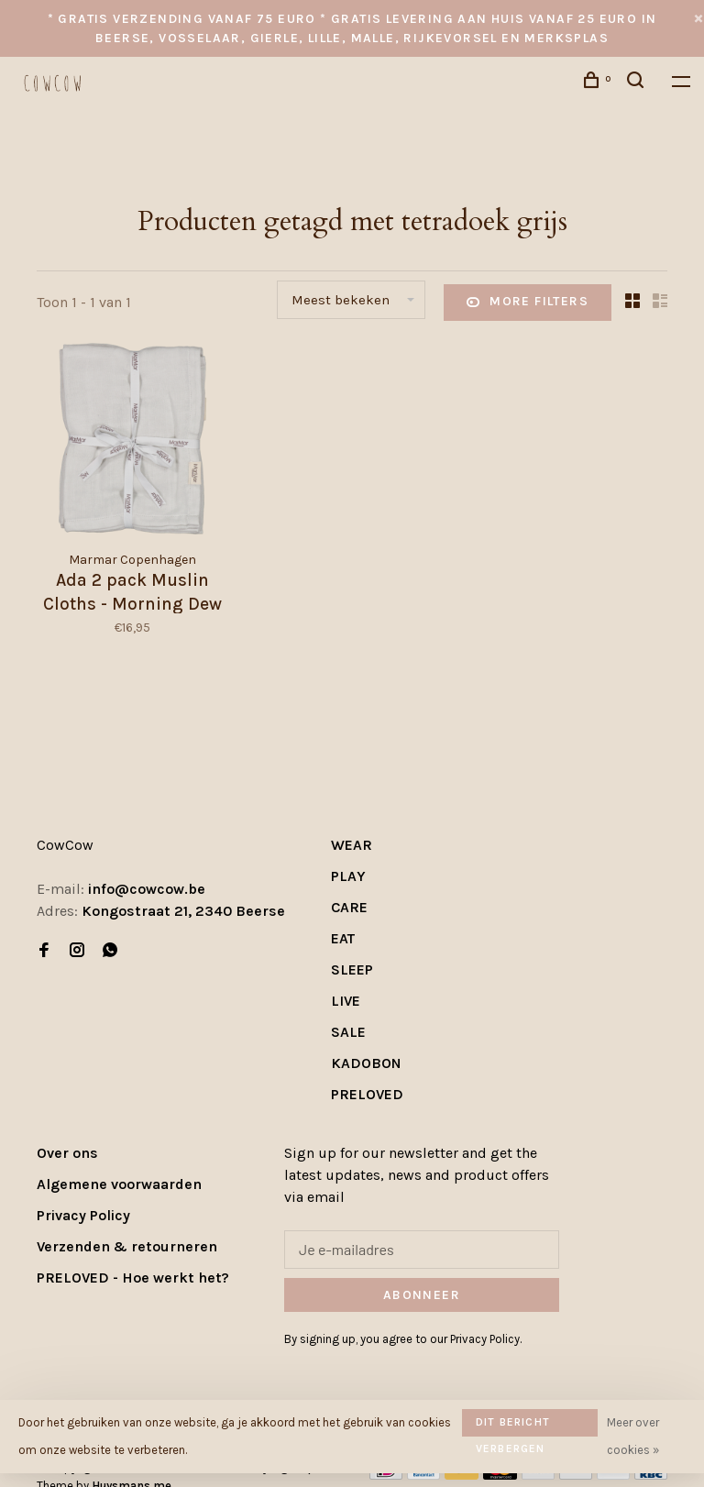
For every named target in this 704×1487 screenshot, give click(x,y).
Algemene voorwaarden (119, 1184)
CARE (349, 907)
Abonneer (421, 1295)
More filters (527, 303)
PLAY (348, 876)
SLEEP (352, 969)
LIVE (345, 1000)
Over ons (67, 1153)
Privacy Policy (83, 1215)
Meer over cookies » (633, 1436)
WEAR (351, 845)
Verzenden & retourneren (127, 1246)
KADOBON (366, 1063)
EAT (343, 938)
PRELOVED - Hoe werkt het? (133, 1277)
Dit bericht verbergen (513, 1426)
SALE (348, 1032)
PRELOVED (367, 1094)
